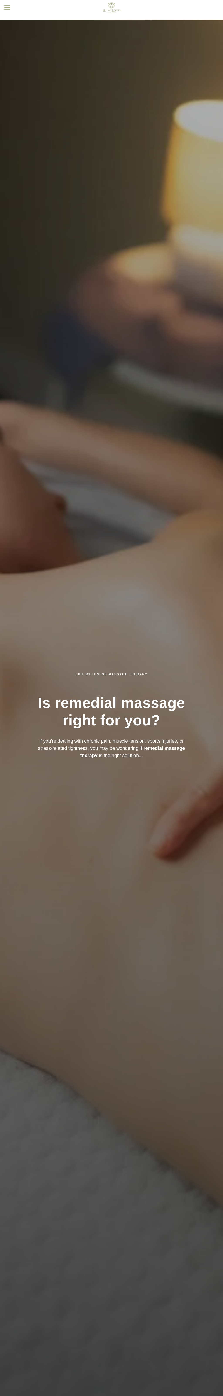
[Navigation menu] (7, 7)
